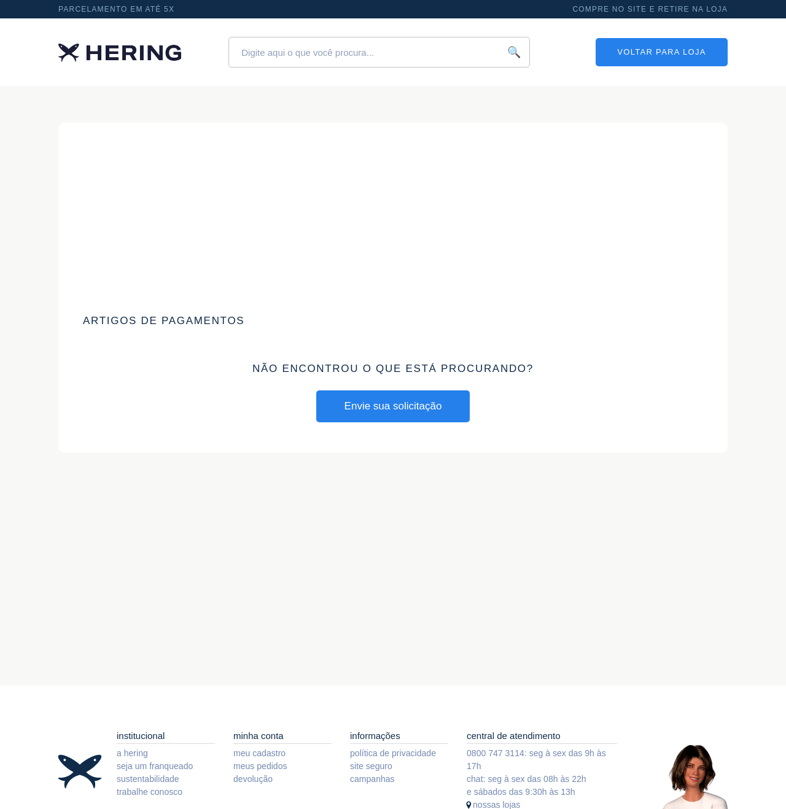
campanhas (372, 779)
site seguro (371, 766)
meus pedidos (260, 766)
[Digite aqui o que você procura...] (379, 52)
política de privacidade (393, 753)
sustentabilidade (148, 779)
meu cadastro (259, 753)
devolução (253, 779)
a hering (132, 753)
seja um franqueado (155, 766)
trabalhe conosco (149, 792)
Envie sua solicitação (393, 406)
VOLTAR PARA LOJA (661, 51)
